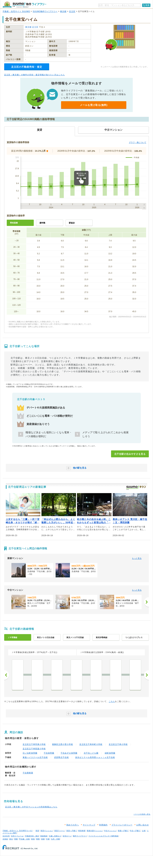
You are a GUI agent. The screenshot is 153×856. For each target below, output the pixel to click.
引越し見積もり (55, 836)
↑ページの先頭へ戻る (142, 814)
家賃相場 (81, 831)
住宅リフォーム (17, 836)
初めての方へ (72, 825)
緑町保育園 (110, 753)
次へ (146, 675)
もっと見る (137, 558)
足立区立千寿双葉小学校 (34, 749)
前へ (6, 675)
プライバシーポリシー (122, 825)
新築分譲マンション (95, 831)
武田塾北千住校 (61, 757)
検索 (147, 5)
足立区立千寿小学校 (118, 744)
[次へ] (146, 602)
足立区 (72, 11)
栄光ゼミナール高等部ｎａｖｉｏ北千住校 (95, 757)
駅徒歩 (72, 223)
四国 (43, 839)
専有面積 (14, 223)
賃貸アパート (59, 831)
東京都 (63, 11)
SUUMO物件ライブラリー (45, 11)
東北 (11, 839)
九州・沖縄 (55, 839)
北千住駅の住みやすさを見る (130, 454)
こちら (112, 701)
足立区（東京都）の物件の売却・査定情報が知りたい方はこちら (34, 75)
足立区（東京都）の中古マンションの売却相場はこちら (31, 807)
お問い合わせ (142, 825)
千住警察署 (28, 773)
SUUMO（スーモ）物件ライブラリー (24, 5)
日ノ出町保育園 (30, 753)
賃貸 (37, 831)
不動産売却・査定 (32, 836)
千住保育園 (49, 753)
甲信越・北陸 (24, 839)
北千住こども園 (91, 753)
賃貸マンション (46, 831)
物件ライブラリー (80, 836)
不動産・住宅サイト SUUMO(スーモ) (18, 831)
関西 (38, 839)
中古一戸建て (135, 831)
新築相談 (43, 836)
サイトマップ (89, 825)
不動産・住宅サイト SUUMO (16, 11)
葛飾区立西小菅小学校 (62, 744)
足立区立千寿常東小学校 (34, 744)
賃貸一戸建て (71, 831)
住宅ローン (67, 836)
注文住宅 (6, 836)
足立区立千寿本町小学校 (90, 744)
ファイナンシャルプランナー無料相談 (103, 836)
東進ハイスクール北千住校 (35, 757)
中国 (48, 839)
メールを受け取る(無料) (94, 105)
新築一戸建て (123, 831)
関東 (16, 839)
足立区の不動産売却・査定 (26, 66)
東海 (33, 839)
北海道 (5, 839)
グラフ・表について (137, 142)
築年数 (42, 223)
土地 (143, 831)
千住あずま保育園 (69, 753)
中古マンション (110, 831)
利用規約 (103, 825)
